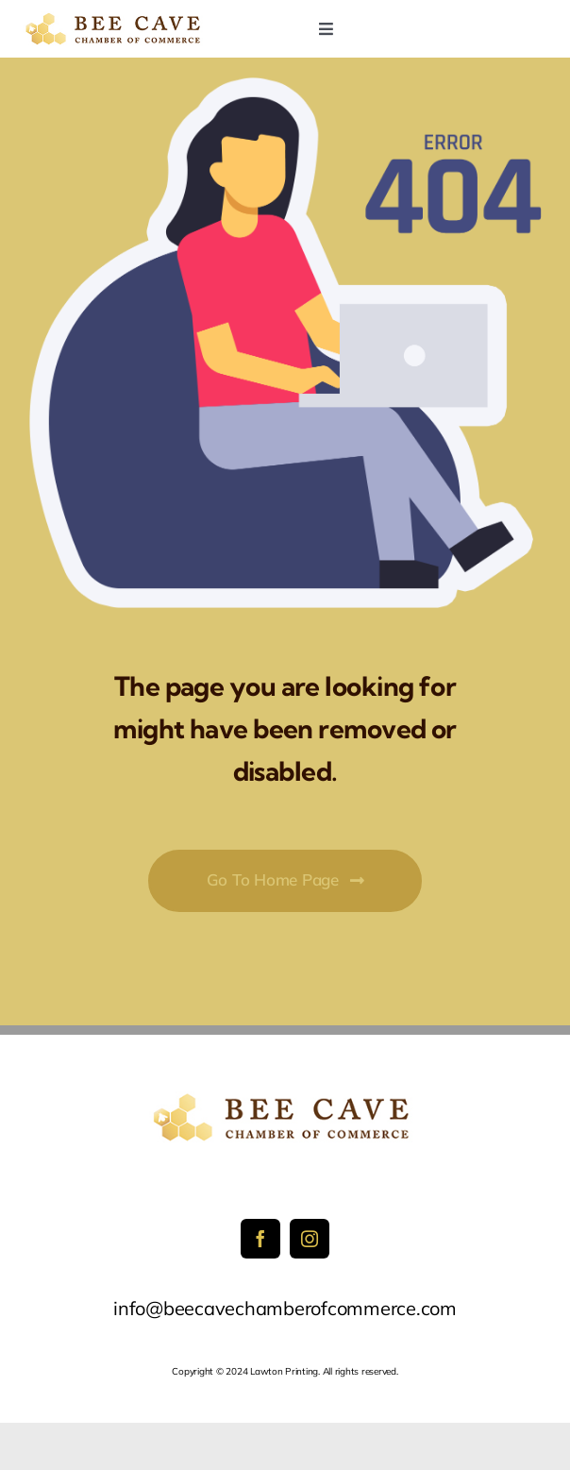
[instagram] (309, 1239)
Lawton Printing (284, 1371)
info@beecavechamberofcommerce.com (285, 1308)
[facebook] (260, 1239)
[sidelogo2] (115, 19)
